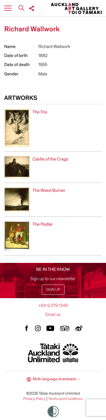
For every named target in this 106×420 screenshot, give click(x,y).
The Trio (40, 112)
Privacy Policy (34, 399)
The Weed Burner (49, 190)
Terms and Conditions (65, 399)
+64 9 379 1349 (53, 305)
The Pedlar (43, 224)
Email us (53, 314)
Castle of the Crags (50, 159)
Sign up (53, 289)
